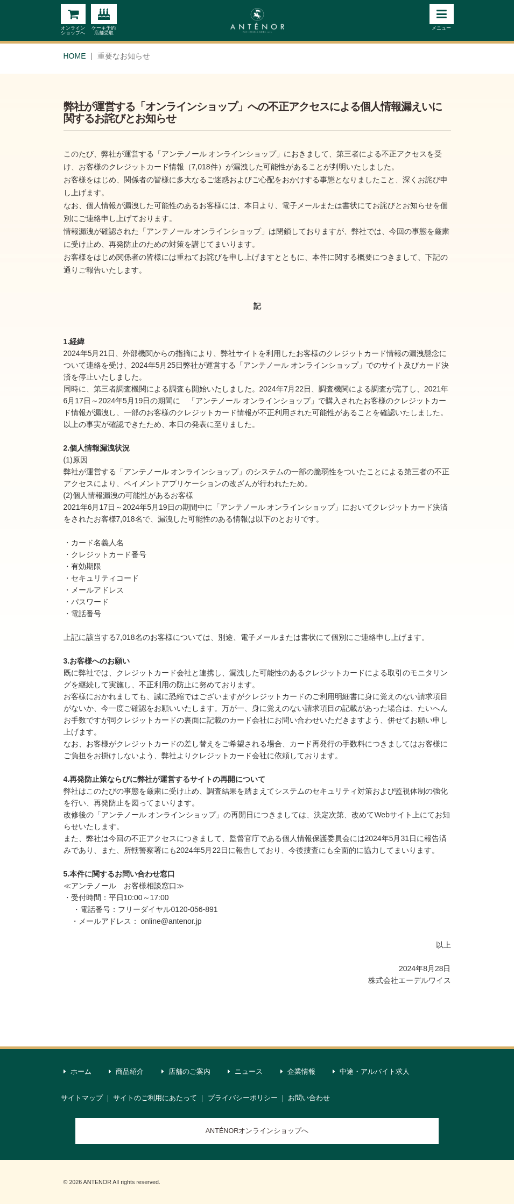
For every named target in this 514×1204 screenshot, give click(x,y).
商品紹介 (126, 1071)
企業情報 (298, 1071)
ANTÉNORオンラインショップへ (257, 1131)
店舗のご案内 (186, 1071)
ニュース (245, 1071)
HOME (75, 56)
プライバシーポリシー (243, 1098)
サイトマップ (82, 1098)
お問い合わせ (309, 1098)
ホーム (78, 1071)
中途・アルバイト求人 (371, 1071)
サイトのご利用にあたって (155, 1098)
